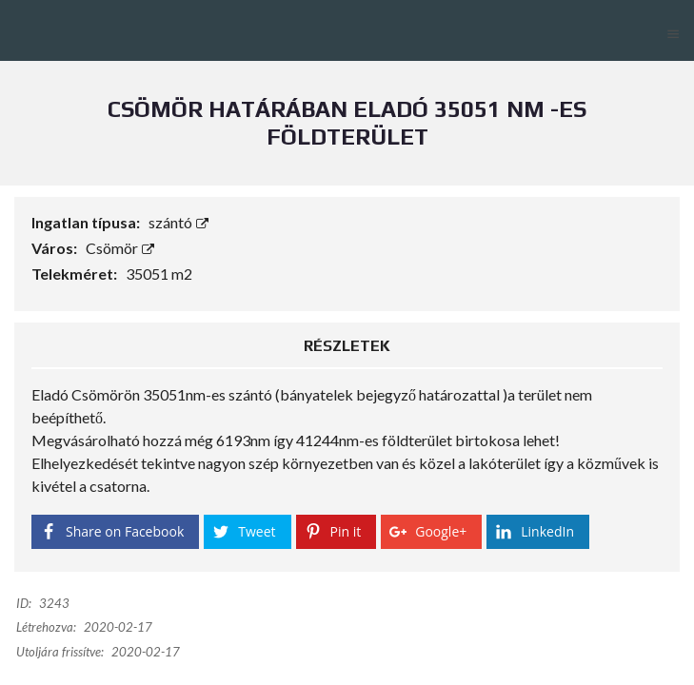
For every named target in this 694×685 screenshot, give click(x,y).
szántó (178, 222)
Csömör (120, 248)
